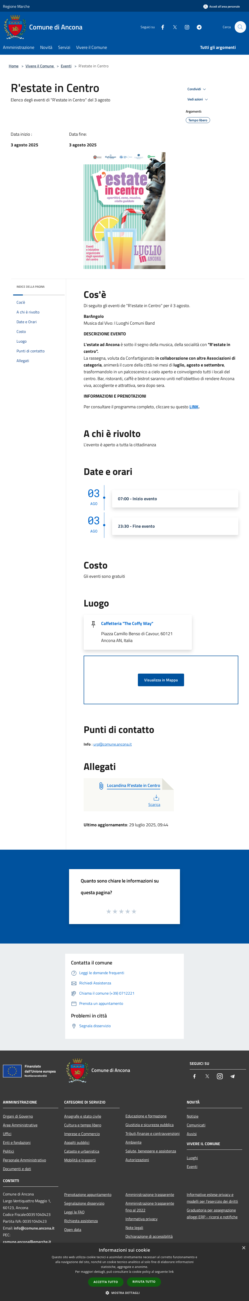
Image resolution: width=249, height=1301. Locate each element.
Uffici (7, 1134)
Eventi (66, 66)
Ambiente (133, 1142)
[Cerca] (240, 27)
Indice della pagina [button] (30, 286)
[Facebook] (160, 27)
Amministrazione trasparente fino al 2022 (149, 1206)
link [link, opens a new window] (171, 1272)
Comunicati (196, 1125)
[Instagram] (185, 27)
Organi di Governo (18, 1116)
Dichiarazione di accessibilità (149, 1236)
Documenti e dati (17, 1169)
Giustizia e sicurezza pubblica (149, 1125)
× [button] (243, 1248)
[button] (124, 1292)
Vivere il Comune (40, 66)
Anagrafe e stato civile (82, 1116)
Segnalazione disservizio (84, 1203)
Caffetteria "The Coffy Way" (127, 623)
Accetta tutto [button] (106, 1282)
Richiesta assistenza (81, 1221)
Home (13, 66)
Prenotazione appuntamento (87, 1194)
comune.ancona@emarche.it (27, 1242)
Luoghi (192, 1158)
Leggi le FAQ (74, 1212)
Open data (72, 1229)
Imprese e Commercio (82, 1134)
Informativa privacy (141, 1219)
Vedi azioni (198, 99)
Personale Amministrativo (24, 1160)
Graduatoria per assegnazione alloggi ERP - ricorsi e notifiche (212, 1213)
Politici (8, 1151)
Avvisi (192, 1134)
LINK (193, 406)
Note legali (134, 1227)
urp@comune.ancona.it (112, 744)
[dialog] (124, 1272)
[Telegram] (197, 27)
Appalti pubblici (76, 1142)
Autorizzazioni (137, 1160)
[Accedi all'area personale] (221, 6)
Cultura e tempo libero (82, 1125)
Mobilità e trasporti (80, 1160)
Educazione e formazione (146, 1116)
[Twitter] (173, 27)
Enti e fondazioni (17, 1142)
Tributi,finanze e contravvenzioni (152, 1133)
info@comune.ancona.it (34, 1228)
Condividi (197, 89)
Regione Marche (16, 6)
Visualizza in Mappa (161, 680)
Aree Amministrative (20, 1125)
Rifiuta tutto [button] (144, 1282)
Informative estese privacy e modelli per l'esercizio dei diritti (212, 1198)
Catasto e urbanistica (81, 1151)
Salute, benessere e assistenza (150, 1151)
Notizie (192, 1116)
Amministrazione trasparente (149, 1194)
